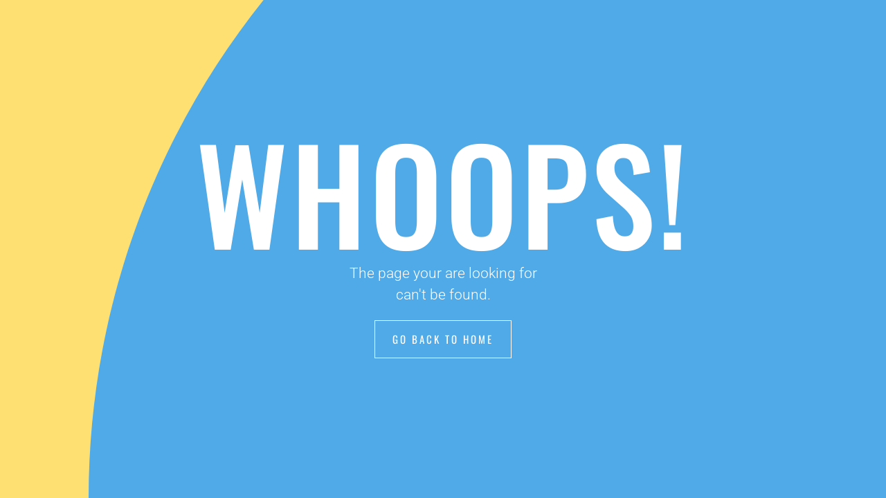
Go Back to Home (443, 339)
